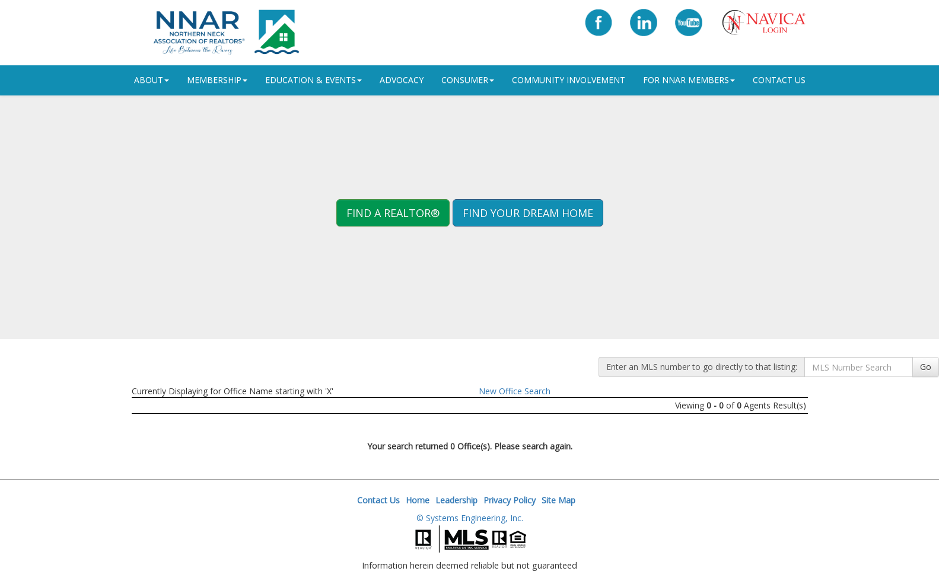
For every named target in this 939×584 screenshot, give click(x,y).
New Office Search (514, 391)
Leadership (456, 500)
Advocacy (402, 79)
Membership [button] (217, 79)
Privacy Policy (509, 500)
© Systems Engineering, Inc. (469, 518)
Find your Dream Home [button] (528, 213)
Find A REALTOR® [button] (393, 213)
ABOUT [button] (151, 79)
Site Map (558, 500)
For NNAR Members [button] (689, 79)
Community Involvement (568, 79)
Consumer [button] (467, 79)
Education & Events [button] (313, 79)
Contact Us (779, 79)
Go (925, 366)
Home (417, 500)
